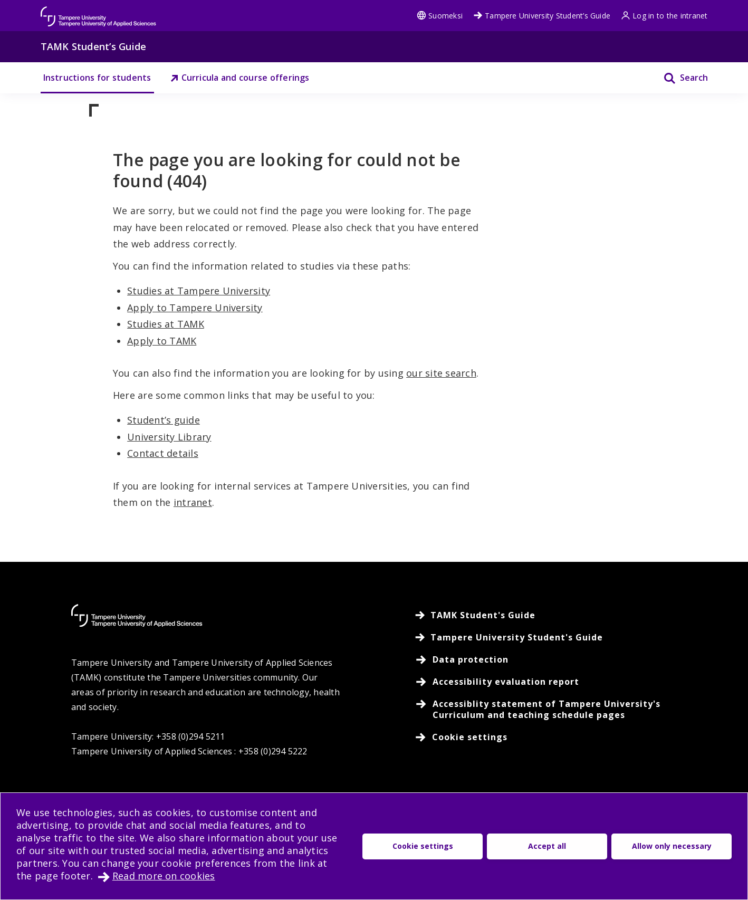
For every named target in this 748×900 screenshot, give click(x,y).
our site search (441, 373)
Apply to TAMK (161, 340)
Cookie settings (422, 846)
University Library (169, 436)
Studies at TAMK (165, 324)
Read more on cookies (163, 875)
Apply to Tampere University (194, 307)
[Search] (679, 77)
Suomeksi (440, 16)
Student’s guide (163, 420)
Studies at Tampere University (198, 290)
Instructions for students (97, 77)
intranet (193, 502)
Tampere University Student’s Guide (541, 16)
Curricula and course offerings (240, 77)
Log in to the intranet (664, 16)
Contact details (162, 453)
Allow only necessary (672, 846)
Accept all (547, 846)
